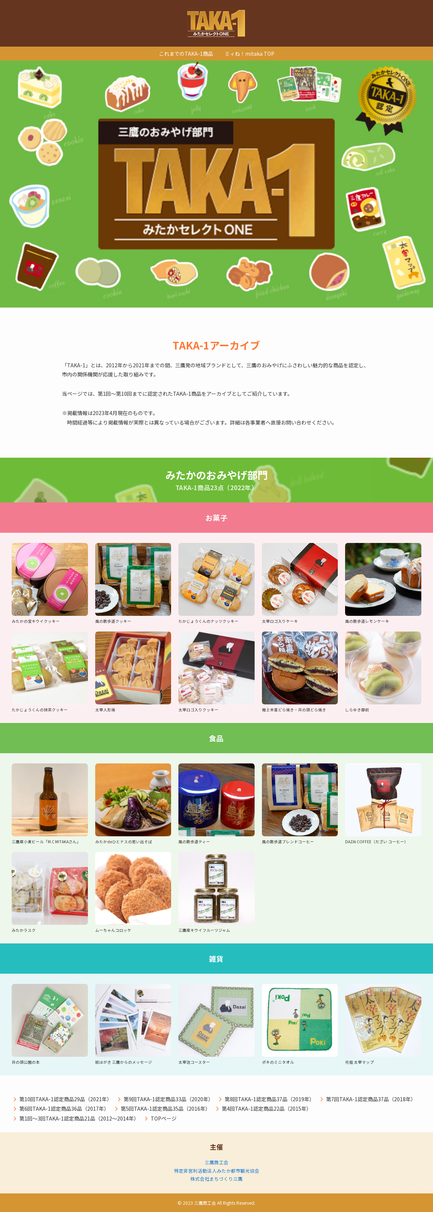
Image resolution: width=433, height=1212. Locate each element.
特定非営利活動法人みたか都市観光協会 (216, 1170)
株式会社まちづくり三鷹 (216, 1178)
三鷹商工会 (216, 1162)
